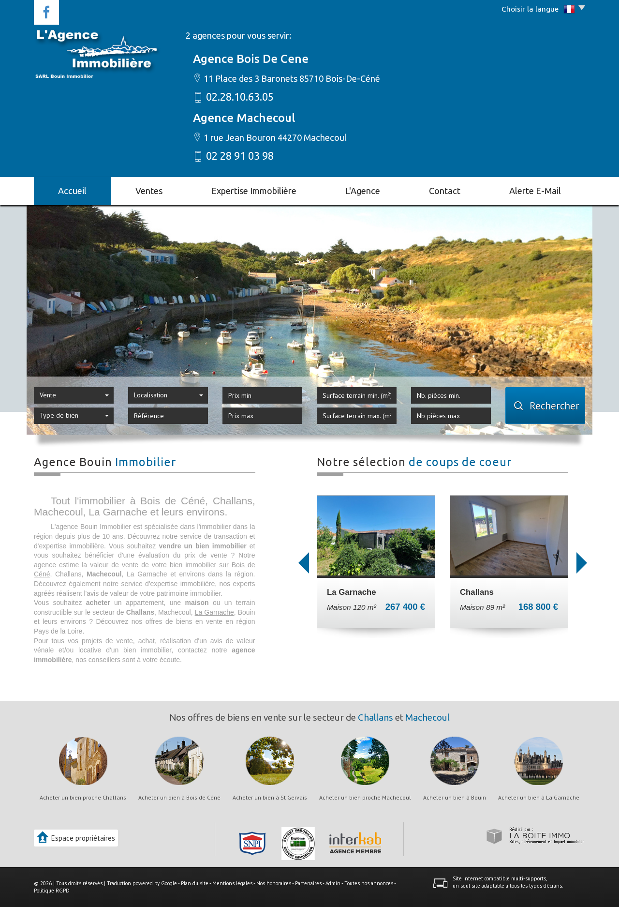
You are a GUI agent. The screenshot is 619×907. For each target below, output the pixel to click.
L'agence (362, 191)
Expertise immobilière (253, 191)
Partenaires (308, 883)
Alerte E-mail (535, 191)
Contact (444, 191)
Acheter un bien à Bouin (454, 798)
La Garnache (214, 612)
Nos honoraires (273, 883)
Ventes (148, 191)
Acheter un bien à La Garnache (538, 798)
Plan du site (194, 883)
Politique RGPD (52, 890)
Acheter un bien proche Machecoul (365, 798)
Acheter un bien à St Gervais (270, 798)
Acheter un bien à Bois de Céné (179, 798)
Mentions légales (232, 883)
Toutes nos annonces (368, 883)
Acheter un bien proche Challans (83, 798)
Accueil (72, 191)
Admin (332, 883)
